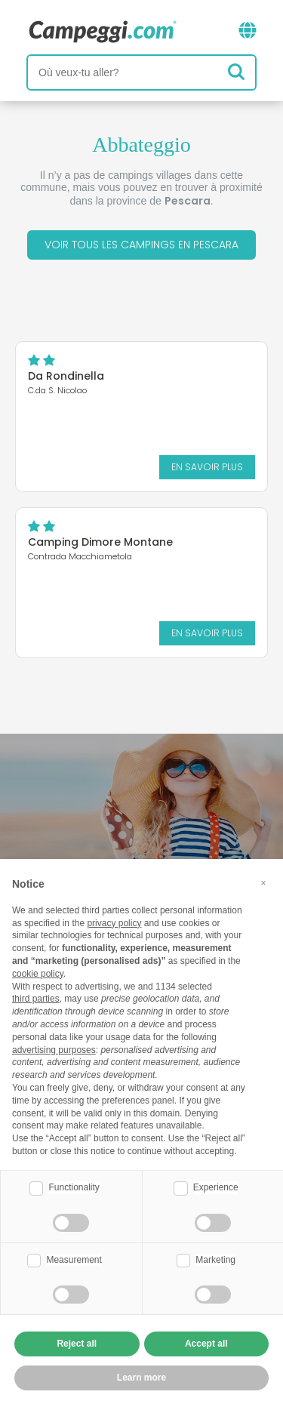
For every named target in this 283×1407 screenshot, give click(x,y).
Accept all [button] (206, 1343)
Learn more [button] (141, 1377)
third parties (36, 998)
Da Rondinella (66, 375)
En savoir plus (207, 466)
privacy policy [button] (114, 923)
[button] (263, 883)
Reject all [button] (77, 1343)
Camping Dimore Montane (100, 542)
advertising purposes (54, 1050)
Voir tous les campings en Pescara (141, 244)
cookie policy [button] (37, 973)
